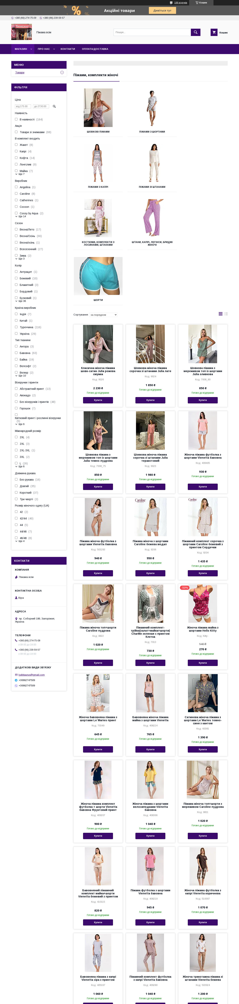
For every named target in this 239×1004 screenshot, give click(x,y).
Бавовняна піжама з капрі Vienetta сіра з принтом (98, 923)
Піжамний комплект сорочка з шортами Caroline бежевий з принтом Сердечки (203, 489)
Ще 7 (22, 174)
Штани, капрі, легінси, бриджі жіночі (203, 188)
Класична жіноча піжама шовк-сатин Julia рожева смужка (98, 315)
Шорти (97, 245)
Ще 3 (22, 258)
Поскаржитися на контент (111, 998)
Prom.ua (137, 995)
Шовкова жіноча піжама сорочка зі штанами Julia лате (150, 314)
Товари (19, 72)
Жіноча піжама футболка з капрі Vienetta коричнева (203, 837)
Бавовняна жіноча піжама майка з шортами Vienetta (150, 663)
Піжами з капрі (204, 131)
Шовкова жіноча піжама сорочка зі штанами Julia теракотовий (150, 402)
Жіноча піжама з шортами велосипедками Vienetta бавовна (150, 751)
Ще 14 (22, 216)
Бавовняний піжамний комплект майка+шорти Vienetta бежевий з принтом (98, 838)
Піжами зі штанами (97, 187)
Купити (98, 345)
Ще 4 (22, 541)
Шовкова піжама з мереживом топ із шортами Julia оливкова (203, 315)
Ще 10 (22, 375)
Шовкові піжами (97, 131)
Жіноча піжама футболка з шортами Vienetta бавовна (203, 401)
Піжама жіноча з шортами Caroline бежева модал (150, 487)
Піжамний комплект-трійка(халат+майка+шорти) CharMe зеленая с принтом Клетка (150, 577)
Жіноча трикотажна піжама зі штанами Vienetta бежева (203, 923)
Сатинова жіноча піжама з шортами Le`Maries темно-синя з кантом (203, 665)
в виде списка (226, 259)
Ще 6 (22, 424)
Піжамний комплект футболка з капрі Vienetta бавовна (150, 923)
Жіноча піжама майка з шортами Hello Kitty (202, 574)
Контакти (68, 49)
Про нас (44, 49)
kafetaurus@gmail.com (32, 674)
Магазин (21, 49)
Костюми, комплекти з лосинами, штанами (150, 188)
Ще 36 (22, 301)
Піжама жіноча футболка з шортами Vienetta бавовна (98, 487)
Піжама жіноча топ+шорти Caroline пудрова (98, 574)
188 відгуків (180, 2)
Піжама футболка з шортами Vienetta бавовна (150, 837)
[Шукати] (195, 32)
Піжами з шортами (150, 131)
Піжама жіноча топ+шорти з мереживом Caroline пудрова (203, 750)
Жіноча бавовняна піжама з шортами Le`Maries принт (98, 663)
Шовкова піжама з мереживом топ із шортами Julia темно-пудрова (98, 402)
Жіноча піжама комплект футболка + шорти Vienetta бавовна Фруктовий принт (98, 751)
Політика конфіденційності (141, 998)
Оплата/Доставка (95, 49)
